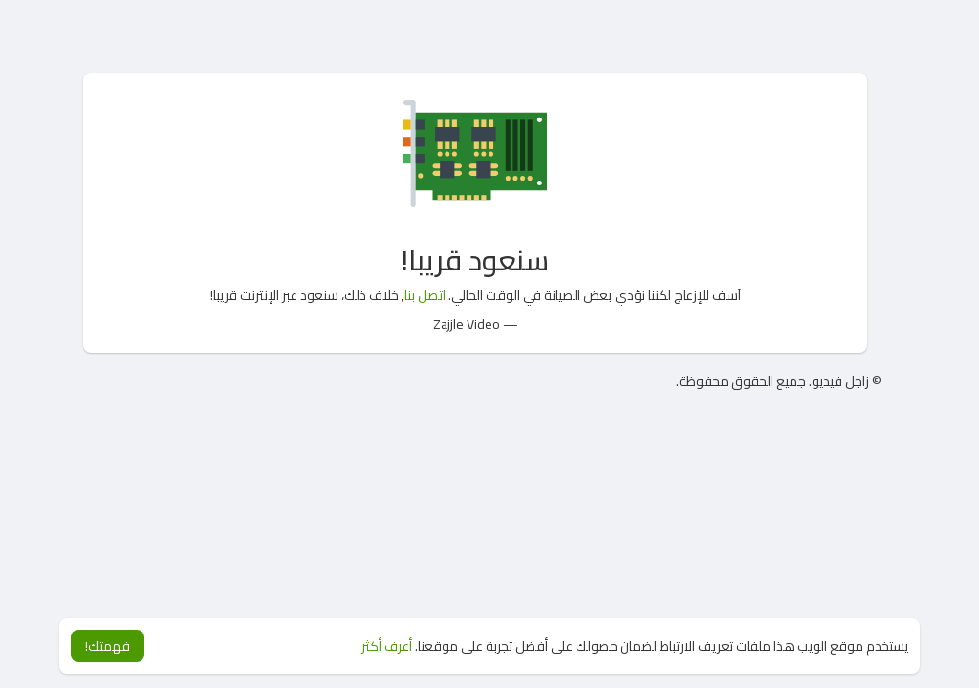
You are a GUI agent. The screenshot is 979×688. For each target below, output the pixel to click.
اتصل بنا (425, 295)
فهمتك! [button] (107, 646)
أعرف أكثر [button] (386, 646)
